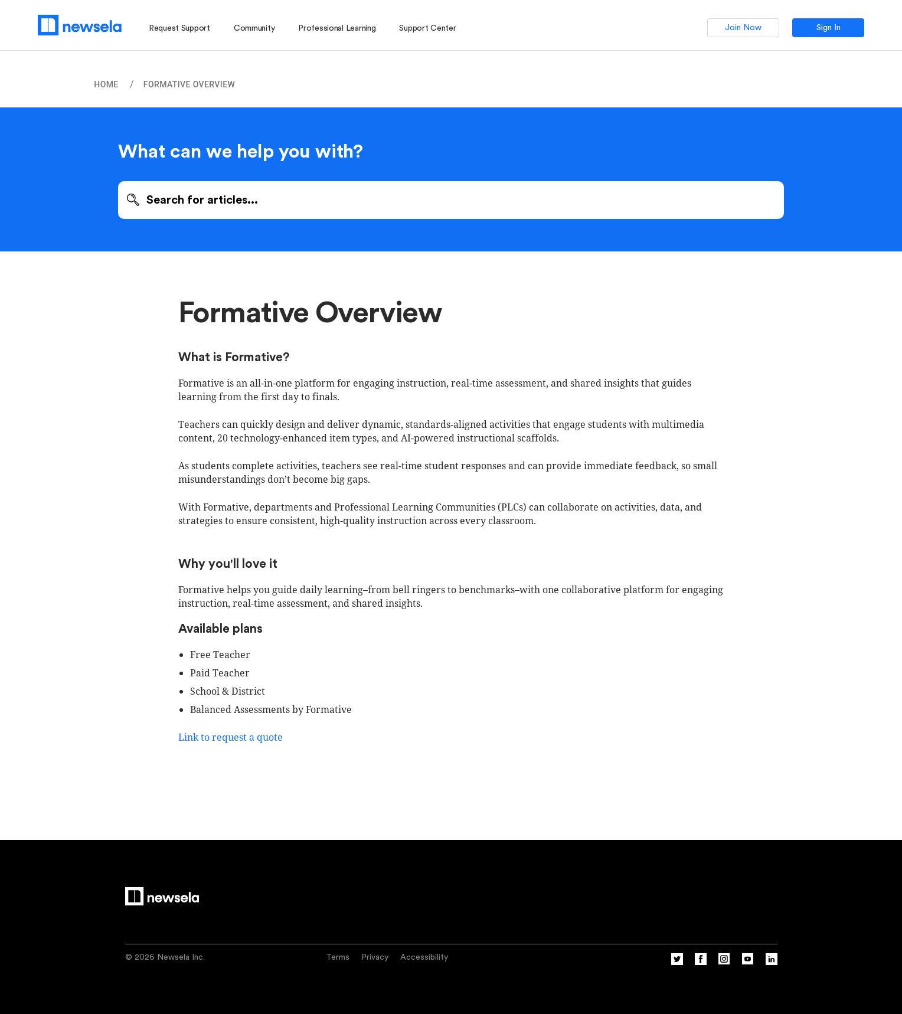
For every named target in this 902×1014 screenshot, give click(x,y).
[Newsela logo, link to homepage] (80, 25)
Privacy (374, 957)
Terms (337, 957)
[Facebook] (701, 963)
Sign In (828, 28)
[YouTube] (748, 963)
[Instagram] (724, 963)
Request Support (179, 28)
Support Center (427, 28)
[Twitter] (677, 963)
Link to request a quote (231, 737)
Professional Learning (336, 28)
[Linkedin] (771, 963)
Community (254, 28)
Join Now (743, 28)
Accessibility (424, 957)
